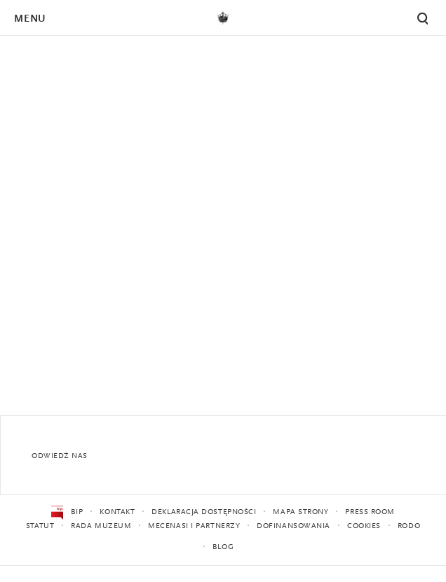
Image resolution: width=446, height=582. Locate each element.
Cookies (364, 526)
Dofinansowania (293, 526)
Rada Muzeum (101, 526)
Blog (223, 547)
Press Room (370, 512)
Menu (29, 19)
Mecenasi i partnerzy (194, 526)
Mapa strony (300, 512)
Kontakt (117, 512)
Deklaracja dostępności (203, 512)
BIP (67, 513)
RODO (409, 526)
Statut (40, 526)
